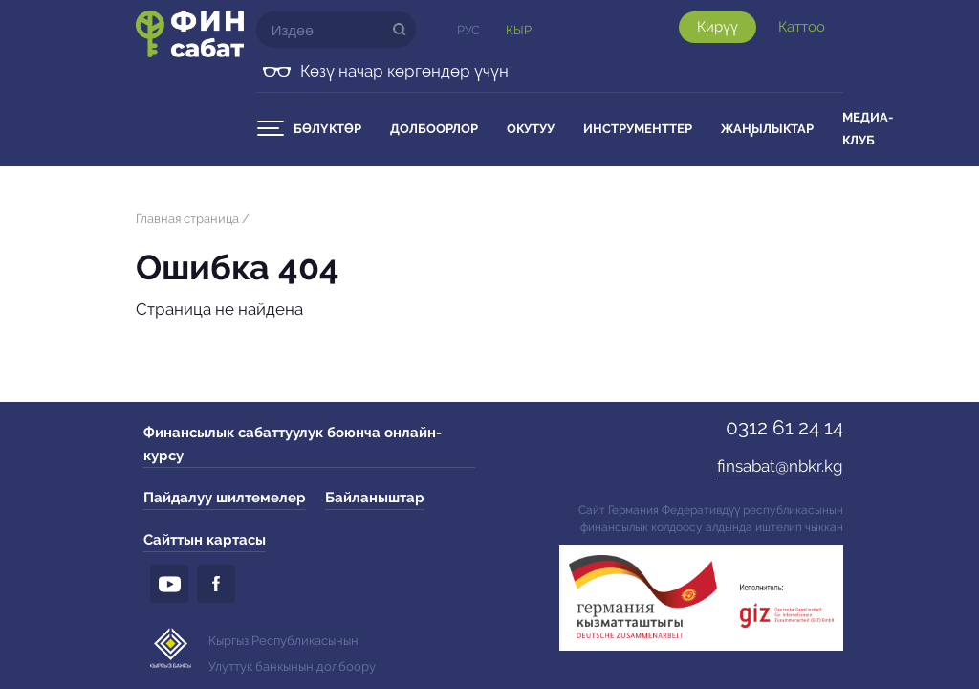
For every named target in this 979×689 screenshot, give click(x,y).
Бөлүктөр (327, 129)
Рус (468, 30)
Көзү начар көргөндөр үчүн (404, 70)
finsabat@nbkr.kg (780, 466)
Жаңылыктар (767, 129)
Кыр (519, 30)
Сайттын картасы (204, 539)
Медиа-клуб (867, 128)
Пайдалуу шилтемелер (224, 497)
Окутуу (531, 129)
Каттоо (801, 26)
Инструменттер (637, 129)
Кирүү (717, 26)
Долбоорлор (434, 129)
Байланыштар (374, 497)
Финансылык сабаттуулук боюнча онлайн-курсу (292, 444)
